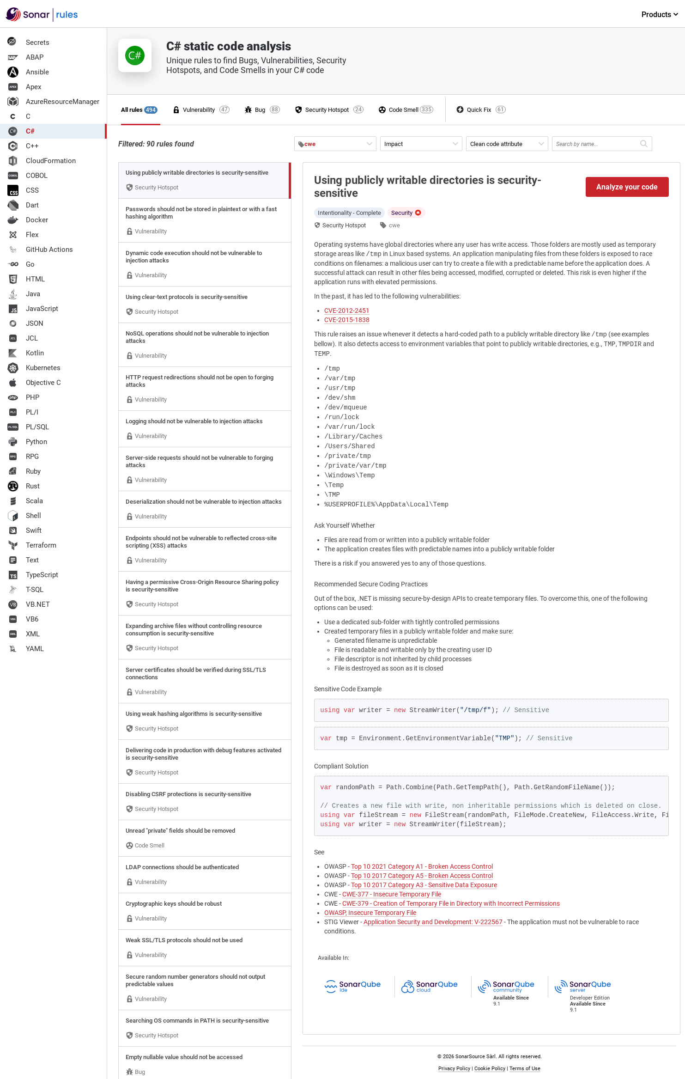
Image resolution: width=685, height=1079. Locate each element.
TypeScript (32, 574)
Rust (23, 486)
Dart (23, 205)
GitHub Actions (40, 249)
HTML (26, 279)
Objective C (34, 382)
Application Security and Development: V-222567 (433, 922)
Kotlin (25, 353)
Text (23, 560)
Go (21, 264)
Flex (22, 234)
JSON (25, 323)
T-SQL (25, 589)
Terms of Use (524, 1069)
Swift (24, 530)
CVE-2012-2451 (347, 310)
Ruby (24, 471)
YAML (25, 648)
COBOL (27, 175)
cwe (394, 225)
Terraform (31, 545)
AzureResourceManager (53, 101)
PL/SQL (28, 427)
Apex (24, 86)
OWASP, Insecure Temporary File (370, 912)
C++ (23, 146)
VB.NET (28, 604)
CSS (23, 190)
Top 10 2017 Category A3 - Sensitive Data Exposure (424, 885)
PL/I (22, 412)
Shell (24, 515)
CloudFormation (41, 160)
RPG (23, 456)
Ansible (28, 72)
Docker (27, 220)
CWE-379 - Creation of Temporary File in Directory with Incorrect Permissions (451, 903)
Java (23, 293)
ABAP (25, 57)
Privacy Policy (454, 1069)
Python (27, 441)
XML (23, 634)
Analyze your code (627, 187)
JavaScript (32, 308)
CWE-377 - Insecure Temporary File (391, 894)
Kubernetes (34, 367)
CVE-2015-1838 (347, 319)
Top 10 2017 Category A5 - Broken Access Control (422, 875)
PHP (23, 397)
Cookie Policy (489, 1069)
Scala (25, 500)
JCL (22, 338)
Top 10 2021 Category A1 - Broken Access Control (422, 866)
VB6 (22, 619)
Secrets (28, 42)
